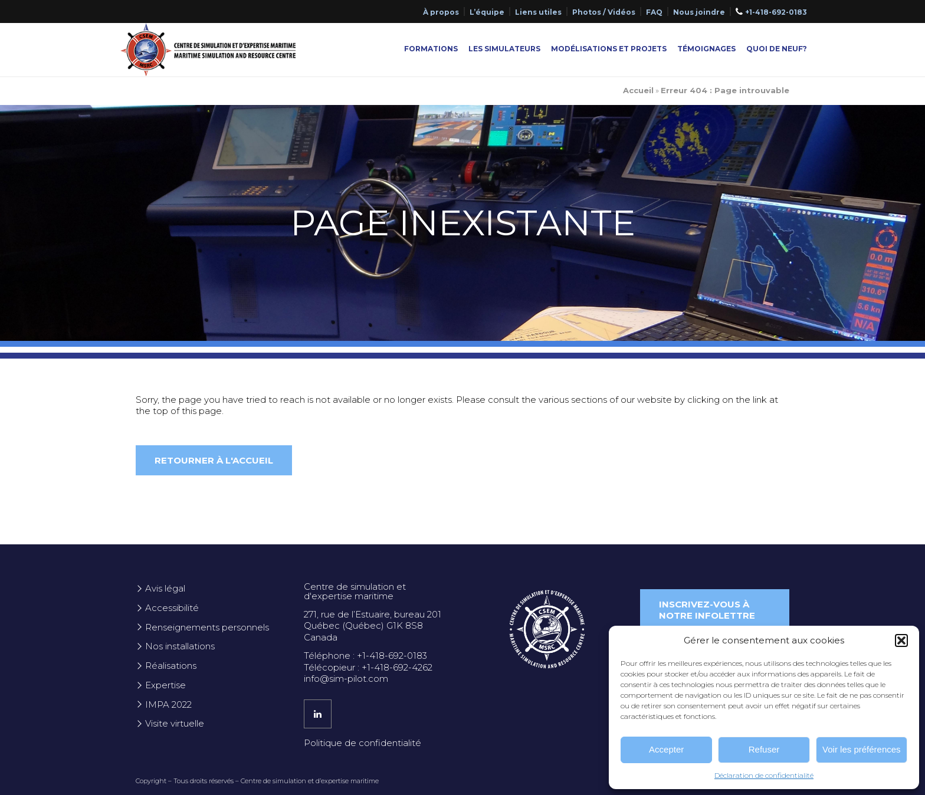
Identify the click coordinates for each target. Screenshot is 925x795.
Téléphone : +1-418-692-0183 (365, 655)
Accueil (638, 90)
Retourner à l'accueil (214, 460)
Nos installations (180, 646)
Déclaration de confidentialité (764, 775)
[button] (901, 640)
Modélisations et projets (609, 48)
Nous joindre (699, 12)
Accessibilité (172, 607)
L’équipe (487, 12)
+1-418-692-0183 (776, 12)
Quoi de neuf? (776, 48)
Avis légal (165, 588)
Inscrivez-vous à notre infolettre (707, 610)
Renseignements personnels (207, 627)
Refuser (764, 749)
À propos (441, 12)
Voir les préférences (861, 749)
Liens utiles (538, 12)
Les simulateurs (504, 48)
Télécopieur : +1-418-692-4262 (368, 667)
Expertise (165, 685)
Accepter (666, 749)
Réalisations (170, 665)
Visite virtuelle (174, 723)
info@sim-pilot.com (346, 678)
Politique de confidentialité (362, 742)
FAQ (654, 12)
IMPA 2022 (168, 704)
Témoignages (706, 48)
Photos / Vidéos (603, 12)
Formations (431, 48)
